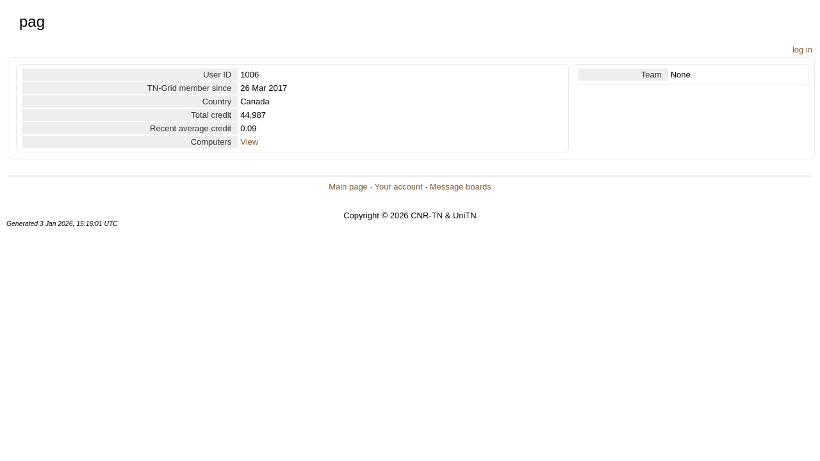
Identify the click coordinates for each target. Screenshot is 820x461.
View (249, 142)
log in (802, 49)
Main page (348, 186)
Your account (398, 186)
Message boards (460, 186)
